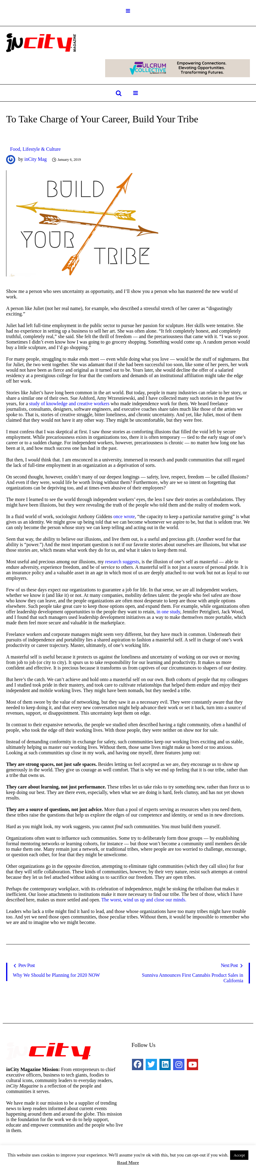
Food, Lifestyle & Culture (35, 149)
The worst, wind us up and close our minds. (144, 899)
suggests (131, 561)
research (113, 561)
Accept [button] (239, 1155)
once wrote (124, 516)
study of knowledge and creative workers (69, 403)
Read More (128, 1162)
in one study (168, 611)
